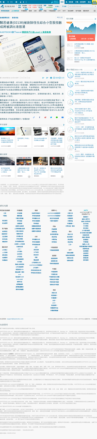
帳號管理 (5, 234)
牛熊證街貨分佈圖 (54, 277)
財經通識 (85, 251)
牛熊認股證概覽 (54, 250)
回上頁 (60, 17)
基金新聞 (70, 239)
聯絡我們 (4, 241)
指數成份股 (19, 234)
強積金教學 (70, 260)
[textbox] (82, 6)
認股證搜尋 (54, 258)
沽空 (36, 247)
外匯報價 (70, 216)
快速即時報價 (36, 213)
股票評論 (54, 231)
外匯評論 (54, 239)
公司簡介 (4, 250)
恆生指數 (69, 19)
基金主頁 (70, 234)
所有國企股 (19, 236)
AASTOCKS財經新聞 (54, 213)
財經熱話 (85, 239)
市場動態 (54, 298)
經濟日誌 (19, 281)
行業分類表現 (19, 231)
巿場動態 (70, 223)
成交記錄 (36, 249)
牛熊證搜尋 (54, 271)
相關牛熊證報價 (36, 228)
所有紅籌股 (19, 239)
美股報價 (54, 295)
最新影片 (85, 217)
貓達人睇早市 (86, 219)
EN (11, 2)
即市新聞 (3, 125)
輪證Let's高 (85, 244)
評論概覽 (54, 229)
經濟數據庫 (19, 284)
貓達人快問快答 (85, 221)
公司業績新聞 (19, 259)
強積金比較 (70, 258)
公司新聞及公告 (36, 262)
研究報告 (54, 242)
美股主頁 (54, 293)
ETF (19, 249)
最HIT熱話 (74, 70)
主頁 (5, 213)
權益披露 (36, 260)
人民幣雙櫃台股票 (19, 228)
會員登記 (4, 231)
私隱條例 (4, 260)
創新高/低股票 (20, 226)
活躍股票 (19, 223)
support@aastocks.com (15, 319)
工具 (70, 244)
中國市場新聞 (54, 221)
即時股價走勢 (36, 244)
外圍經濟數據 (54, 310)
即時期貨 (19, 221)
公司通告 (19, 251)
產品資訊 (4, 220)
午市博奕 (85, 226)
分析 (54, 300)
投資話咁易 (86, 235)
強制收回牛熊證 (54, 284)
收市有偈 (85, 223)
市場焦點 (85, 242)
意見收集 (4, 239)
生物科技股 (19, 246)
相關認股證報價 (36, 226)
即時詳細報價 (36, 216)
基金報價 (70, 237)
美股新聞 (54, 305)
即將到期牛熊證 (54, 282)
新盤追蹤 (85, 258)
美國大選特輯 (86, 237)
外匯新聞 (70, 218)
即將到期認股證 (54, 263)
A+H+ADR (20, 279)
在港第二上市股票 (19, 244)
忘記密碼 (4, 236)
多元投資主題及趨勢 (86, 233)
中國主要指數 (19, 218)
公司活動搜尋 (19, 267)
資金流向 (36, 255)
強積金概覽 (70, 253)
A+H (19, 274)
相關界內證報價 (36, 231)
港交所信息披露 (54, 218)
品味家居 (85, 253)
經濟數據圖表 (19, 287)
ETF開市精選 (86, 230)
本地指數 (19, 213)
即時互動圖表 (36, 221)
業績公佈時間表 (19, 264)
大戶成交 (36, 252)
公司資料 (36, 267)
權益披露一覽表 (19, 272)
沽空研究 (19, 254)
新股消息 (15, 17)
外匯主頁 (70, 213)
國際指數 (19, 216)
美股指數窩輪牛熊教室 (85, 246)
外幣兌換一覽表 (70, 226)
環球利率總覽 (19, 289)
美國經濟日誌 (54, 308)
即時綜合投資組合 (36, 273)
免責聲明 (4, 257)
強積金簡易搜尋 (70, 255)
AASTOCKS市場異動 (36, 265)
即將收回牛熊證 (54, 279)
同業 (36, 257)
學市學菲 (85, 228)
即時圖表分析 (36, 218)
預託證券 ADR (19, 277)
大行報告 (19, 262)
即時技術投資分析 (36, 270)
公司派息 (19, 256)
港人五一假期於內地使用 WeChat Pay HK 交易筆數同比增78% (84, 60)
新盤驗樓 (85, 255)
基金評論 (54, 237)
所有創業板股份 (19, 241)
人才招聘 (4, 252)
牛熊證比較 (54, 274)
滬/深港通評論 (54, 234)
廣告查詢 (4, 255)
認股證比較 (54, 261)
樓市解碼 (85, 260)
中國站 (5, 216)
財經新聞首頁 (5, 17)
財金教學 (4, 223)
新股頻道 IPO (19, 269)
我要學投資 (86, 248)
